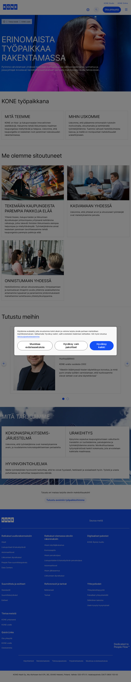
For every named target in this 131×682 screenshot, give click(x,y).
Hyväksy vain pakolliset (71, 346)
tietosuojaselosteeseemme (28, 336)
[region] (65, 341)
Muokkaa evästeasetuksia (35, 346)
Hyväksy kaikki (102, 346)
